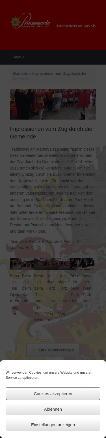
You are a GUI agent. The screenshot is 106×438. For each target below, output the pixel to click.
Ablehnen (53, 409)
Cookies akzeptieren (53, 393)
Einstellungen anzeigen (53, 424)
